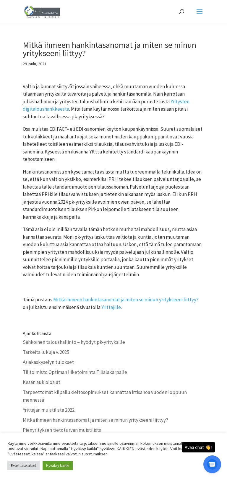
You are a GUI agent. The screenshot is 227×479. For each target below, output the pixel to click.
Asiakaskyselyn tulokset (48, 362)
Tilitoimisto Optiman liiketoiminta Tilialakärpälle (75, 372)
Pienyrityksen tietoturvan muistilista (62, 430)
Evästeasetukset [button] (23, 465)
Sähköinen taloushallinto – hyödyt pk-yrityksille (74, 342)
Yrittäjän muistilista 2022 (48, 410)
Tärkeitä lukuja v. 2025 (46, 352)
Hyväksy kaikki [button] (57, 465)
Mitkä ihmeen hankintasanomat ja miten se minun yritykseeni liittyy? (126, 299)
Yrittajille (111, 307)
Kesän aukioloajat (41, 382)
